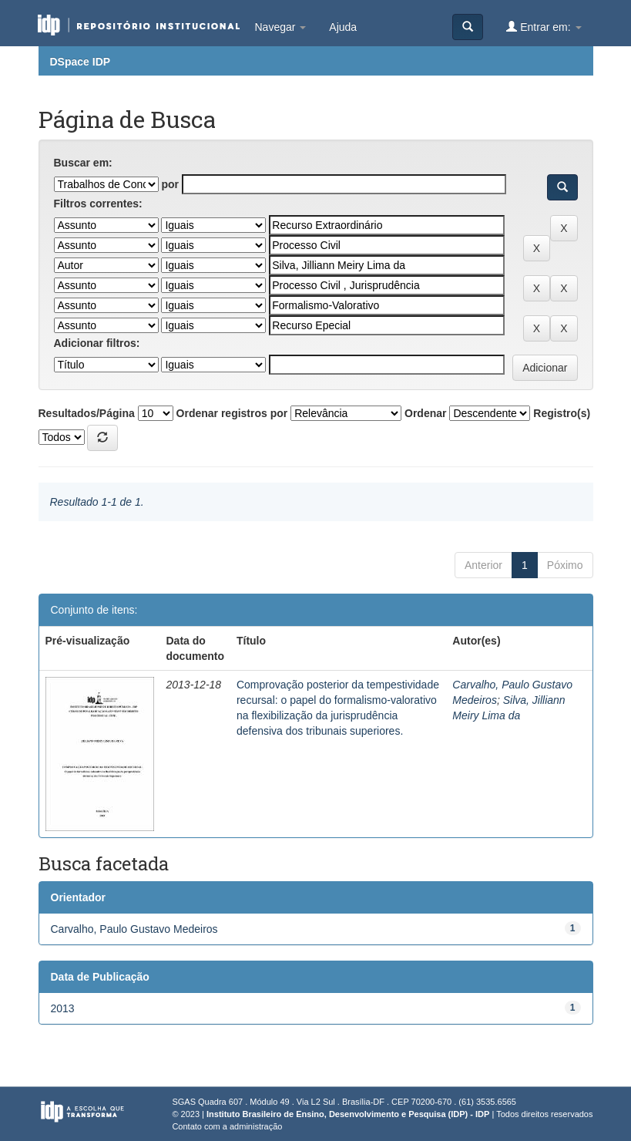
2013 (63, 1008)
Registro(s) (561, 413)
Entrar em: (543, 26)
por (170, 184)
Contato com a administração (227, 1126)
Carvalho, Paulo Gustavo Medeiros (134, 929)
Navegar (281, 27)
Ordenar (425, 413)
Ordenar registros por (232, 413)
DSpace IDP (80, 62)
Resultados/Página (87, 413)
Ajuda (343, 27)
